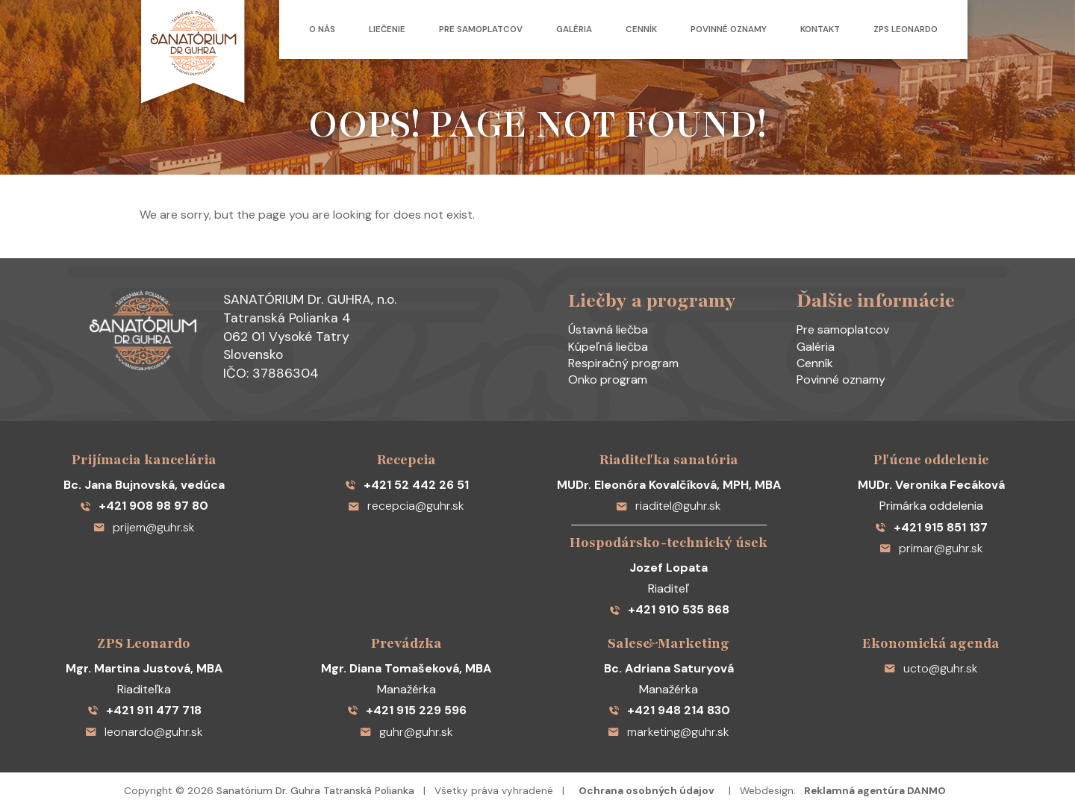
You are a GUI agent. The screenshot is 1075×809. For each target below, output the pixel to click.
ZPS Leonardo (905, 29)
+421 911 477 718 (144, 710)
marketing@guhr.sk (668, 732)
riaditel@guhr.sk (668, 505)
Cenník (641, 29)
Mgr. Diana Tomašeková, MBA (406, 668)
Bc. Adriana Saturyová (669, 668)
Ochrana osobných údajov (646, 790)
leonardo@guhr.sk (144, 732)
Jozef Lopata (668, 567)
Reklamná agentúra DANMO (875, 790)
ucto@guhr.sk (931, 668)
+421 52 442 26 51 (406, 485)
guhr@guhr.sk (406, 732)
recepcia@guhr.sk (406, 505)
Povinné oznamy (729, 29)
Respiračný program (623, 363)
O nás (322, 29)
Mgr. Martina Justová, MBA (144, 668)
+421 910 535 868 (668, 609)
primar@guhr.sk (931, 548)
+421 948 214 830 (669, 710)
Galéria (574, 29)
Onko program (607, 379)
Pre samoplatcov (481, 29)
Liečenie (387, 29)
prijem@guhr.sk (144, 527)
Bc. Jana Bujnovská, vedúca (144, 485)
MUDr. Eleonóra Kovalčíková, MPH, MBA (669, 485)
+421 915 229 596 (406, 710)
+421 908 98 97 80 (143, 505)
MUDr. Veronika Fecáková (931, 485)
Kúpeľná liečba (608, 346)
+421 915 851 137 (931, 527)
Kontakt (820, 29)
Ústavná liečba (608, 329)
